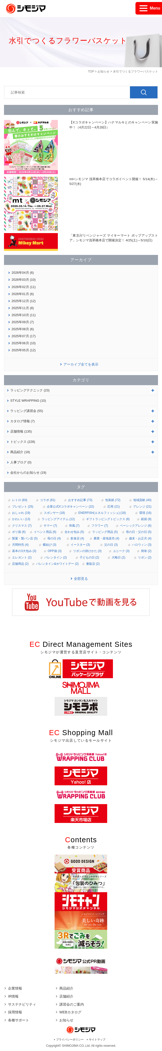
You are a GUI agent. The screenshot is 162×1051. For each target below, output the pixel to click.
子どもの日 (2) (89, 557)
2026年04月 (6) (23, 272)
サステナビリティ (22, 1004)
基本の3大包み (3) (24, 551)
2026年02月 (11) (24, 287)
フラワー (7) (99, 525)
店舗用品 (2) (20, 564)
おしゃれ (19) (21, 513)
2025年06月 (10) (24, 343)
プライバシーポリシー (70, 1039)
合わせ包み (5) (74, 532)
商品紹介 (66, 988)
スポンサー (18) (54, 513)
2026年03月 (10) (24, 280)
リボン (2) (144, 557)
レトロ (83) (19, 500)
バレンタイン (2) (55, 557)
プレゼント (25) (22, 506)
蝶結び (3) (49, 544)
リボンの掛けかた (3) (87, 551)
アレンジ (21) (142, 506)
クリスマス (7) (22, 525)
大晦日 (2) (118, 557)
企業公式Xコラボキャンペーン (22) (70, 506)
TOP (91, 71)
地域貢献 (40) (142, 500)
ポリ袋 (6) (19, 532)
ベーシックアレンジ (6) (135, 525)
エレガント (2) (22, 557)
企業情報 (15, 988)
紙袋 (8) (146, 519)
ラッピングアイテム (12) (58, 519)
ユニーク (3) (121, 551)
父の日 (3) (111, 544)
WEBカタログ (70, 1012)
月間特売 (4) (20, 544)
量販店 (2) (93, 564)
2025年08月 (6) (23, 329)
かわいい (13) (21, 519)
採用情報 (15, 1012)
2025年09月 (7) (23, 322)
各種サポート (18, 1020)
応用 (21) (113, 506)
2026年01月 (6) (23, 294)
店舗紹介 (66, 996)
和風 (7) (74, 525)
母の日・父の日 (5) (138, 532)
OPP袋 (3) (55, 551)
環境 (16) (145, 513)
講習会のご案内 (71, 1004)
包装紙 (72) (112, 500)
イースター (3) (80, 544)
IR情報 (13, 996)
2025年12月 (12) (24, 301)
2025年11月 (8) (23, 308)
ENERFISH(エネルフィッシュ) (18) (102, 513)
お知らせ (103, 71)
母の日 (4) (54, 538)
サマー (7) (50, 525)
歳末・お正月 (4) (140, 538)
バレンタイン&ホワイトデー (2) (57, 564)
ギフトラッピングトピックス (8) (108, 519)
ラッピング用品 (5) (105, 532)
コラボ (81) (47, 500)
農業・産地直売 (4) (106, 538)
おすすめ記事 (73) (80, 500)
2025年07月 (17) (24, 336)
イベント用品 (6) (45, 532)
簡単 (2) (146, 551)
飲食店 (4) (77, 538)
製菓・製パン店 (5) (25, 538)
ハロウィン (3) (141, 544)
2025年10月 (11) (24, 315)
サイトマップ (97, 1039)
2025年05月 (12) (24, 350)
